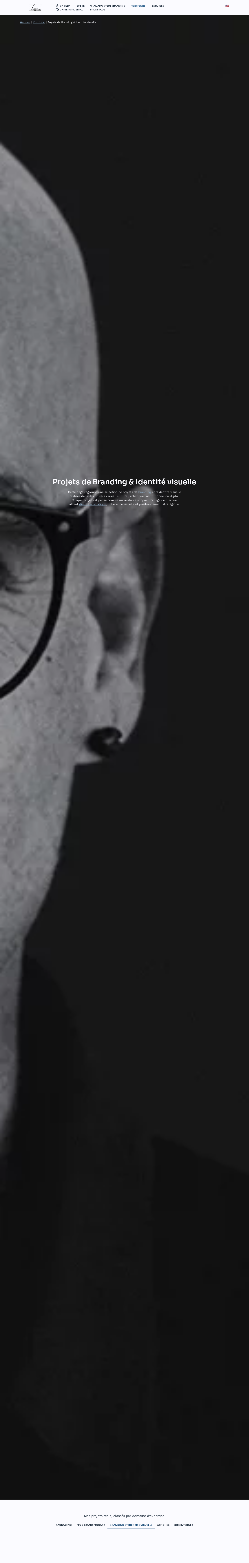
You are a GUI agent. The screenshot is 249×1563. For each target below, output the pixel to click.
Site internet (183, 1525)
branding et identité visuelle (131, 1525)
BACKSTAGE (97, 9)
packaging (64, 1525)
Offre (81, 6)
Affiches (163, 1525)
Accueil (25, 22)
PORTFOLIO (138, 6)
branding (144, 492)
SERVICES (158, 6)
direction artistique (92, 504)
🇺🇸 (227, 6)
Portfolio (39, 22)
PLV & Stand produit (90, 1525)
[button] (63, 6)
